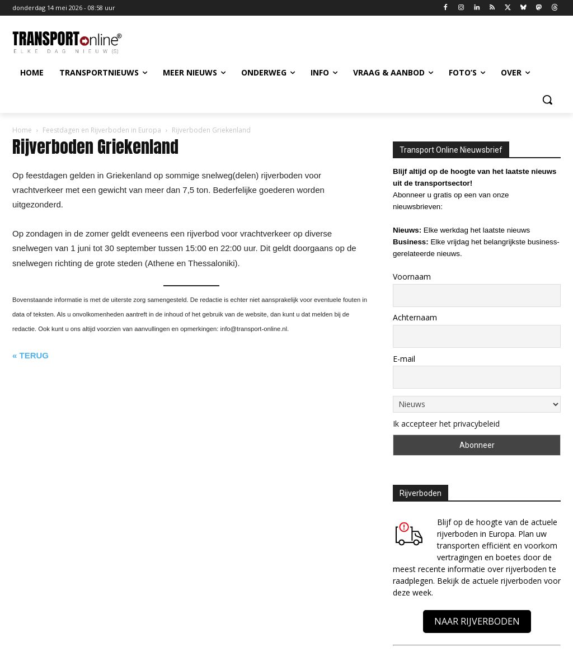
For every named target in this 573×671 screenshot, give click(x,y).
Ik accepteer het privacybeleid (446, 423)
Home (22, 130)
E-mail (404, 358)
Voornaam (412, 276)
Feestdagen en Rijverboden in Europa (102, 130)
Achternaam (415, 317)
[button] (547, 99)
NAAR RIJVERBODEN (477, 621)
